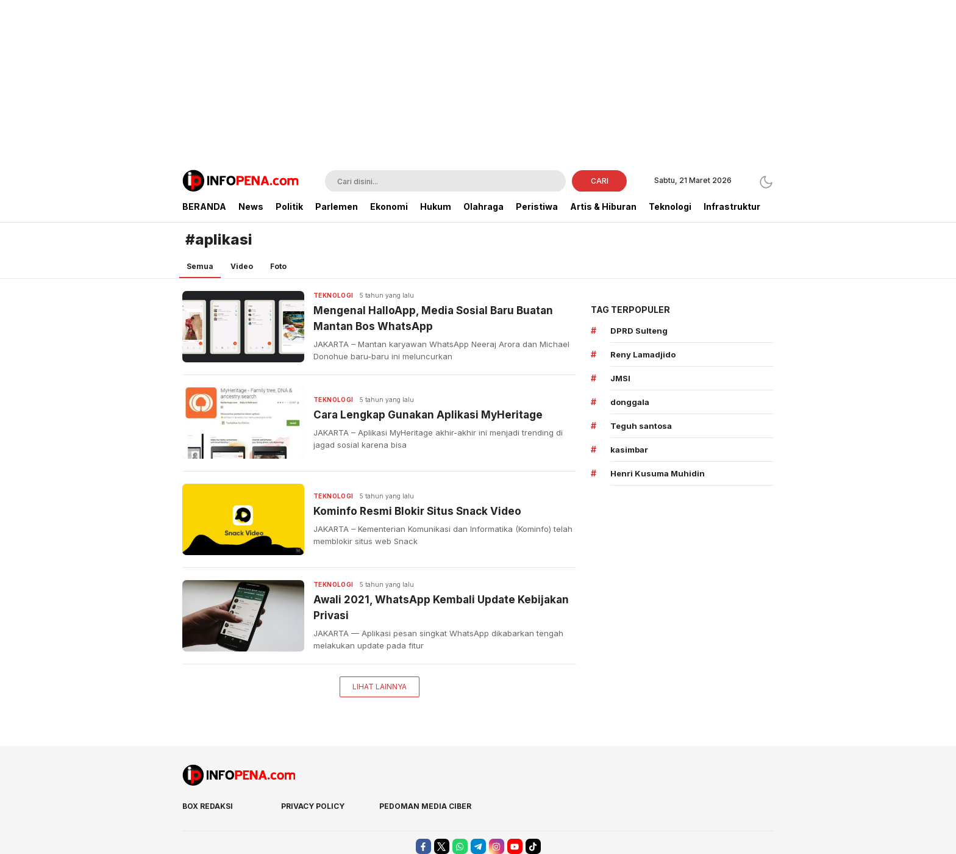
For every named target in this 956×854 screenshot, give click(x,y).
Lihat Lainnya (379, 686)
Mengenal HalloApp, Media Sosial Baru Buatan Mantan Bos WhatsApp (433, 318)
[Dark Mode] (766, 182)
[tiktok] (533, 846)
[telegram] (478, 846)
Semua (200, 266)
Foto (278, 266)
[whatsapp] (460, 846)
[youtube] (515, 846)
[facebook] (423, 846)
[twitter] (441, 846)
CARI (599, 180)
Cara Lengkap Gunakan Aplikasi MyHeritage (428, 415)
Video (241, 266)
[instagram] (496, 846)
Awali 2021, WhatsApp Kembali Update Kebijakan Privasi (441, 608)
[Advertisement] (478, 85)
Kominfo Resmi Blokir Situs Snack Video (417, 511)
